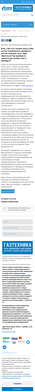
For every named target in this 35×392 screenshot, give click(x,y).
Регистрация (30, 2)
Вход (23, 2)
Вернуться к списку (8, 191)
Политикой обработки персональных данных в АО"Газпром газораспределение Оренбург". (16, 376)
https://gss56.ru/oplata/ (24, 275)
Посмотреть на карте (8, 332)
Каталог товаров (17, 25)
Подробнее (17, 383)
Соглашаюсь (17, 389)
